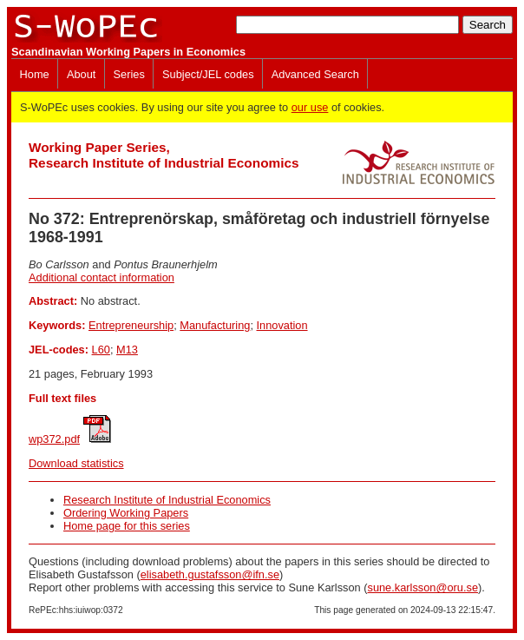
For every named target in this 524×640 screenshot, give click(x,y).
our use (310, 107)
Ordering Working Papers (125, 512)
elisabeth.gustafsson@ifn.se (210, 574)
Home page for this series (126, 525)
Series (129, 74)
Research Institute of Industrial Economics (167, 499)
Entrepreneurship (131, 325)
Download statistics (76, 463)
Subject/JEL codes (208, 74)
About (81, 74)
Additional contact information (101, 277)
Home (34, 74)
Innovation (282, 325)
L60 (101, 349)
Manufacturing (215, 325)
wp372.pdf (54, 438)
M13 (127, 349)
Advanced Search (315, 74)
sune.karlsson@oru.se (422, 587)
